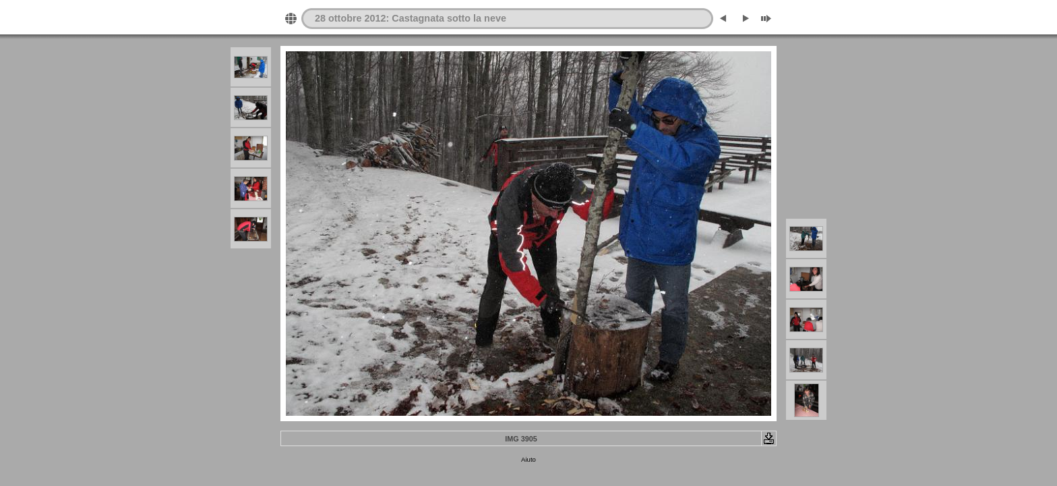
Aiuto (528, 459)
